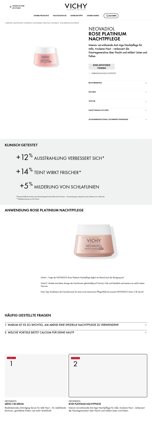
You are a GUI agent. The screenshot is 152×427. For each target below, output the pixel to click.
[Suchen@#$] (111, 15)
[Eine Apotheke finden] (102, 67)
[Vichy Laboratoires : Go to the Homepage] (76, 7)
